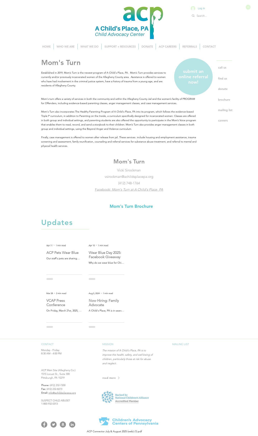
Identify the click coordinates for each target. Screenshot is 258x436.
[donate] (231, 89)
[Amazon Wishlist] (63, 424)
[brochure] (231, 100)
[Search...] (202, 15)
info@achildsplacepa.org (62, 392)
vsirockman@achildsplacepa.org (129, 177)
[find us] (231, 78)
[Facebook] (44, 424)
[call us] (231, 67)
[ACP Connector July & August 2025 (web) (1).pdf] (247, 7)
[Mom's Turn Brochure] (131, 206)
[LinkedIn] (72, 424)
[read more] (128, 378)
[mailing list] (231, 110)
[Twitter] (54, 424)
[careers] (231, 120)
